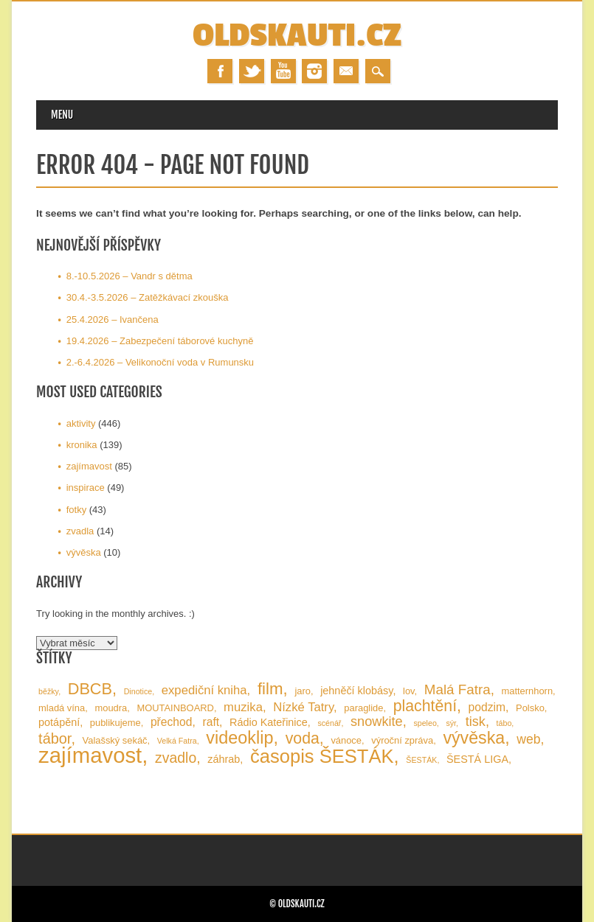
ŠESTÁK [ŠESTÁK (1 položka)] (421, 759)
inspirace (85, 487)
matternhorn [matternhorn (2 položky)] (527, 690)
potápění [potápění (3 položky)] (59, 722)
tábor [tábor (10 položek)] (54, 738)
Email (346, 71)
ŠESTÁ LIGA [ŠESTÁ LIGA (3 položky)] (477, 759)
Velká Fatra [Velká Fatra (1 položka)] (177, 740)
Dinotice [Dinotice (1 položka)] (138, 691)
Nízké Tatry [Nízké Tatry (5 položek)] (303, 707)
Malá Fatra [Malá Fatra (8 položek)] (457, 689)
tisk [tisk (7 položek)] (476, 721)
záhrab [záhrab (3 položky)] (223, 759)
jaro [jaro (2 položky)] (302, 690)
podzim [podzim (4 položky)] (487, 707)
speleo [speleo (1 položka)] (424, 723)
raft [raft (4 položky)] (210, 722)
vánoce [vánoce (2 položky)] (346, 740)
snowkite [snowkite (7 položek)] (376, 721)
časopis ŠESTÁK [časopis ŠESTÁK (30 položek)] (322, 756)
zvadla (80, 531)
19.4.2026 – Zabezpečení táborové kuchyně (160, 340)
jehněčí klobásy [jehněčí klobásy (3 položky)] (356, 690)
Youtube (283, 71)
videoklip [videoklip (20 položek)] (239, 737)
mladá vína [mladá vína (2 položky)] (61, 707)
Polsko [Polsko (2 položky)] (530, 707)
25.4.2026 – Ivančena (112, 319)
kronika (81, 444)
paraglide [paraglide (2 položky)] (363, 707)
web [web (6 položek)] (528, 739)
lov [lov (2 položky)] (409, 690)
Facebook (219, 71)
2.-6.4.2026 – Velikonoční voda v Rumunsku (160, 362)
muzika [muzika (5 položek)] (243, 707)
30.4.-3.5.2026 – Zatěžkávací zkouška (147, 297)
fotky (76, 509)
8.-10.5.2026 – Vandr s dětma (129, 276)
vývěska (83, 552)
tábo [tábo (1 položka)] (504, 723)
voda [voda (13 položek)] (303, 738)
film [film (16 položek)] (270, 689)
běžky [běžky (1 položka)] (48, 691)
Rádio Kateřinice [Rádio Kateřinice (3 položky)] (268, 722)
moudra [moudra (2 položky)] (110, 707)
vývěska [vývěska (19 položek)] (474, 737)
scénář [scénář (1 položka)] (329, 723)
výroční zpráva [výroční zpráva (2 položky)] (402, 740)
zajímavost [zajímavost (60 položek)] (90, 755)
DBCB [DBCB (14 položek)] (90, 689)
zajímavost (89, 466)
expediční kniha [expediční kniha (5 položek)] (204, 690)
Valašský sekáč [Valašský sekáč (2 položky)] (115, 740)
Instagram (314, 71)
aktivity (81, 423)
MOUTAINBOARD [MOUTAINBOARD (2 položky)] (175, 707)
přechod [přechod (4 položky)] (172, 722)
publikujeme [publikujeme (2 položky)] (115, 722)
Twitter (251, 71)
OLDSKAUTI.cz (297, 35)
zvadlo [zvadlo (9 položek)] (175, 758)
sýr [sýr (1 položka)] (451, 723)
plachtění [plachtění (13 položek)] (425, 706)
